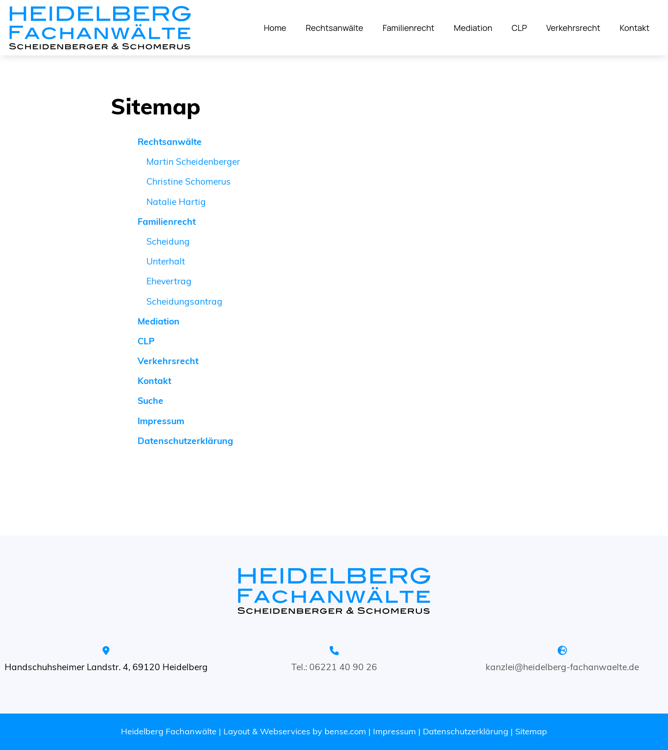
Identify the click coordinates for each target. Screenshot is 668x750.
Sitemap (531, 731)
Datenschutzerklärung (465, 731)
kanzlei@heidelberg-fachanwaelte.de (562, 666)
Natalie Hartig (176, 201)
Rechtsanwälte (334, 27)
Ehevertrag (169, 281)
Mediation (473, 27)
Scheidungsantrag (184, 301)
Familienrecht (408, 27)
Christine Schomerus (188, 181)
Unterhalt (165, 261)
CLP (519, 27)
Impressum (394, 731)
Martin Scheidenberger (193, 161)
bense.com (345, 731)
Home (275, 27)
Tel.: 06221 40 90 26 (334, 666)
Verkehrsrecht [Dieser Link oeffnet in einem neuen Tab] (573, 27)
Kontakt (635, 27)
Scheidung (168, 241)
